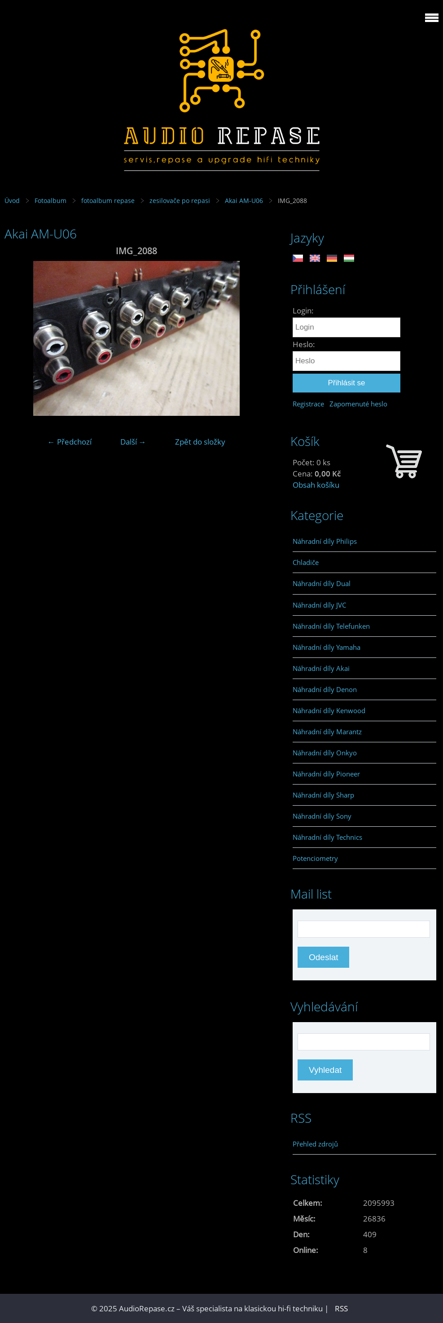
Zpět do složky (200, 442)
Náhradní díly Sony (322, 815)
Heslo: (304, 344)
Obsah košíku (316, 485)
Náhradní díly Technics (327, 837)
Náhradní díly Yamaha (326, 647)
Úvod (12, 200)
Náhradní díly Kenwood (329, 710)
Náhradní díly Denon (325, 689)
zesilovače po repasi (179, 200)
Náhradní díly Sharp (323, 794)
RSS (341, 1308)
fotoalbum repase (108, 200)
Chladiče (306, 562)
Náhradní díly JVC (319, 604)
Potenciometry (315, 858)
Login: (303, 310)
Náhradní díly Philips (325, 541)
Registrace (308, 403)
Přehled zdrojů (315, 1143)
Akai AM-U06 (244, 200)
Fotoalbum (50, 200)
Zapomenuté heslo (358, 403)
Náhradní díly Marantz (327, 731)
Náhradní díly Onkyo (325, 752)
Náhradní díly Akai (321, 668)
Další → (133, 442)
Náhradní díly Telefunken (331, 626)
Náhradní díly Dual (322, 583)
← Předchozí (70, 442)
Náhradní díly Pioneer (326, 773)
